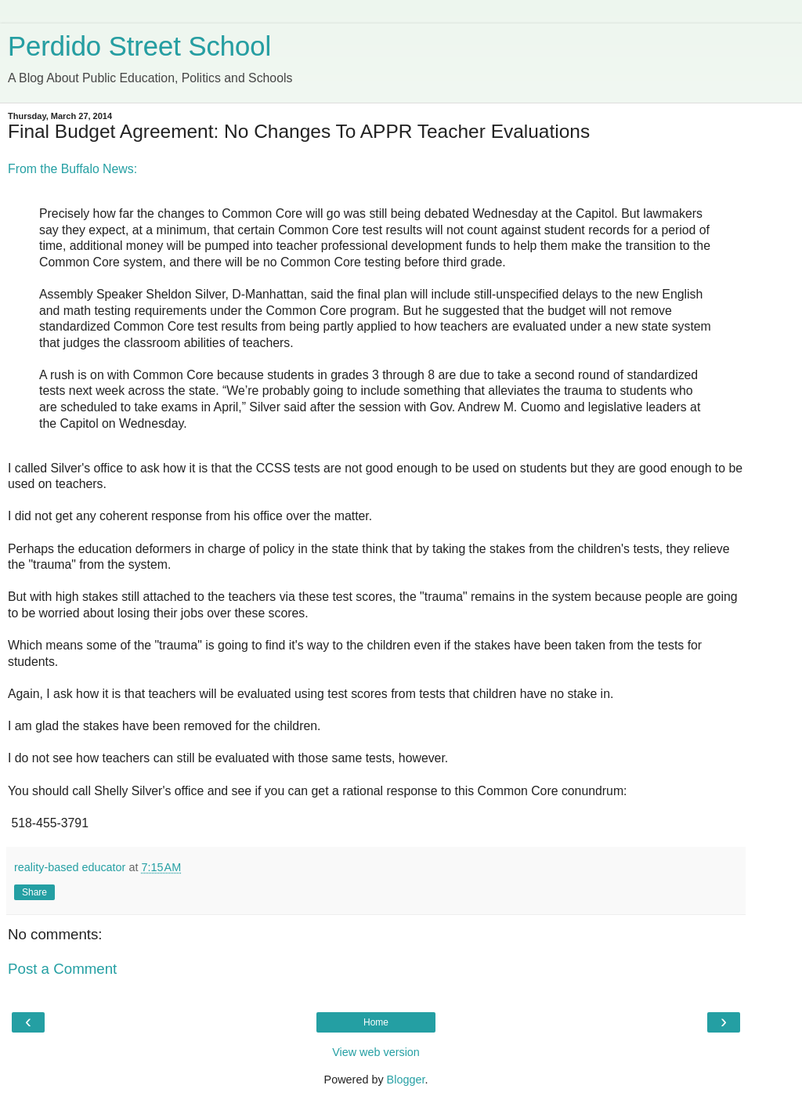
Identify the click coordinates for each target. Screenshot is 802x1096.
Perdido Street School (139, 46)
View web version (376, 1052)
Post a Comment (62, 968)
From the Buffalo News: (72, 168)
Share (34, 892)
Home (375, 1022)
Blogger (406, 1079)
